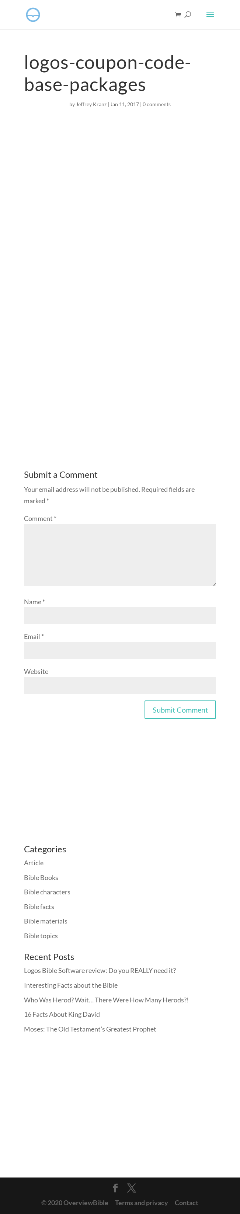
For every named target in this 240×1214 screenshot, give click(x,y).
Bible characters (47, 892)
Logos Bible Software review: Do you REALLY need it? (100, 970)
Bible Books (41, 877)
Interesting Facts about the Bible (71, 985)
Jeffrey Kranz (91, 104)
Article (34, 863)
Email (34, 636)
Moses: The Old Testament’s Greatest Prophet (90, 1029)
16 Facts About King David (62, 1014)
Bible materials (45, 921)
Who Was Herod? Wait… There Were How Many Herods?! (106, 1000)
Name (34, 602)
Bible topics (41, 936)
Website (36, 671)
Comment (40, 518)
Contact (186, 1203)
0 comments (157, 104)
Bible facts (39, 906)
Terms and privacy (141, 1203)
